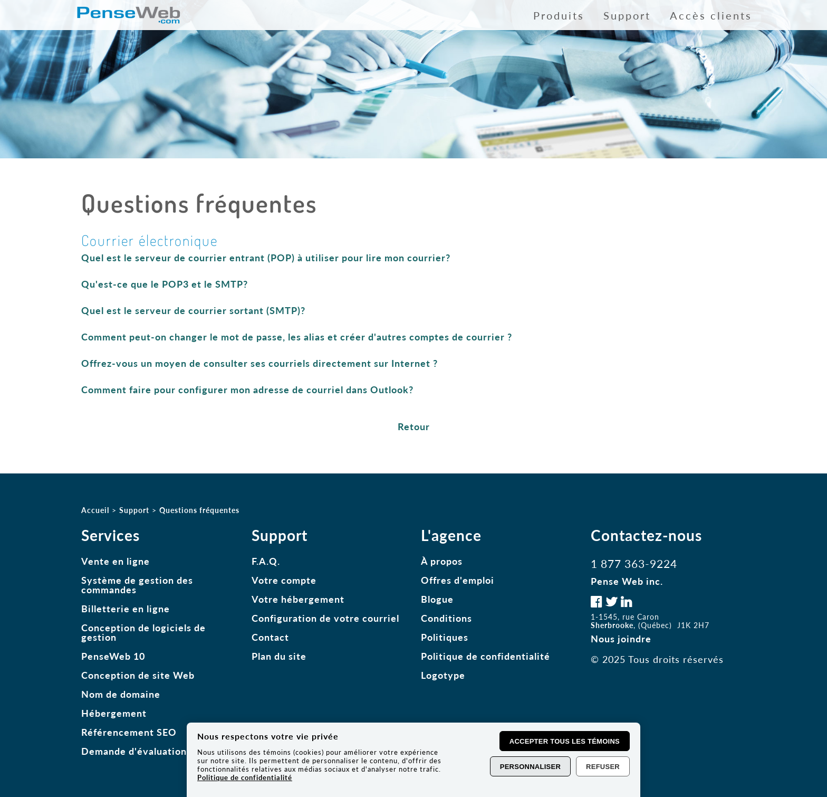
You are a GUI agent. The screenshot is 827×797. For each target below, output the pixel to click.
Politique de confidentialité (485, 656)
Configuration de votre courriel (325, 618)
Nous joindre (621, 638)
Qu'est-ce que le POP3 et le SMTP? (164, 284)
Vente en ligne (115, 561)
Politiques (444, 637)
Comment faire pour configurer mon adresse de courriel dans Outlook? (247, 389)
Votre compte (284, 580)
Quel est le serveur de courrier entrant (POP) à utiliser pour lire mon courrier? (265, 257)
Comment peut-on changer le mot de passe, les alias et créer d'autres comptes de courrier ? (296, 337)
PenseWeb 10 (113, 656)
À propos (442, 561)
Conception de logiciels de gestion (143, 632)
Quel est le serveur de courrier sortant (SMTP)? (193, 310)
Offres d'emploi (457, 580)
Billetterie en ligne (125, 608)
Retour (414, 426)
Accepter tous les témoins (564, 741)
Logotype (443, 675)
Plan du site (279, 656)
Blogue (437, 599)
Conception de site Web (138, 675)
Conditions (446, 618)
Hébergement (114, 713)
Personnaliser (530, 767)
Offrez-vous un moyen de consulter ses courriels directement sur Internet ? (259, 363)
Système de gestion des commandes (137, 584)
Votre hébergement (298, 599)
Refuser (603, 767)
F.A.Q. (266, 561)
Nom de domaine (120, 694)
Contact (270, 637)
